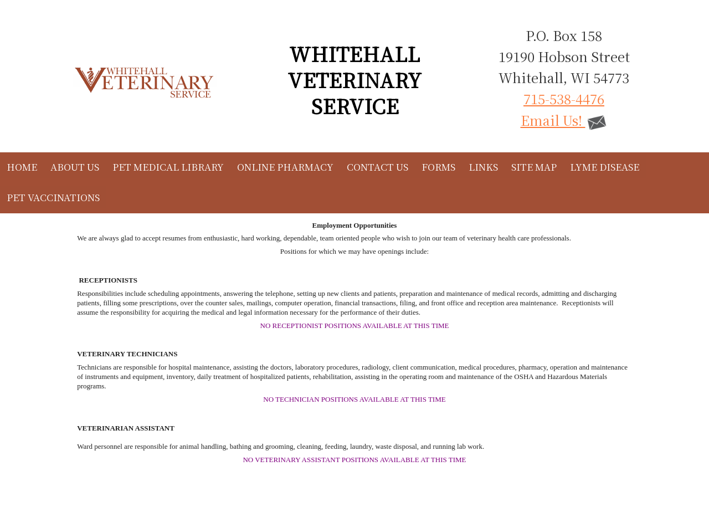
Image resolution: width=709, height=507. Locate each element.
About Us (74, 166)
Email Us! (564, 120)
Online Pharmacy (285, 166)
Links (483, 166)
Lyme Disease (604, 166)
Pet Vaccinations (53, 197)
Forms (438, 166)
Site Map (534, 166)
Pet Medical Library (168, 166)
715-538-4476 (563, 98)
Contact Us (377, 166)
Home (22, 166)
